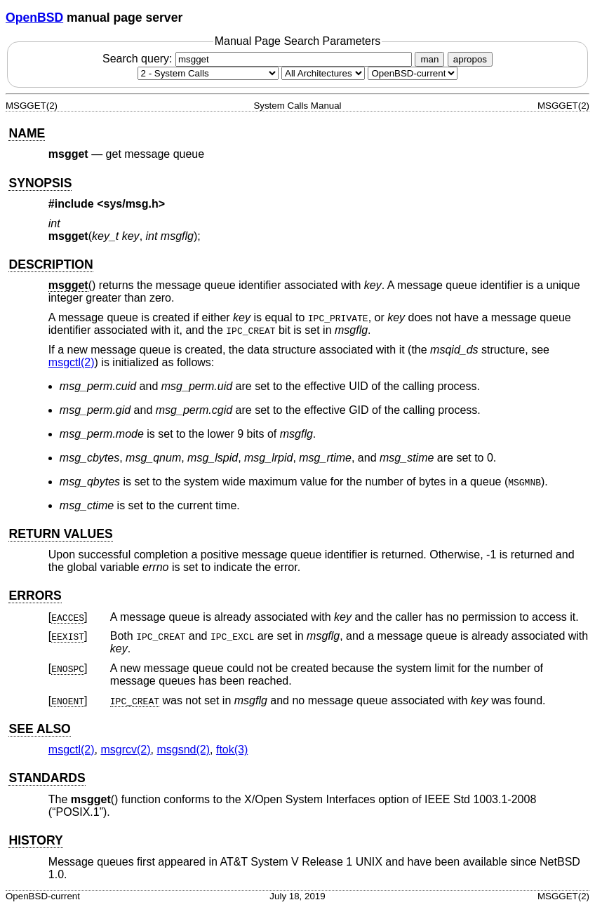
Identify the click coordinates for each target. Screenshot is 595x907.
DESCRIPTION (50, 264)
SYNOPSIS (40, 183)
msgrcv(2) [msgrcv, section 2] (125, 749)
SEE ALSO (39, 729)
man (429, 59)
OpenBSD (34, 18)
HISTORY (35, 840)
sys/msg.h (131, 204)
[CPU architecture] (323, 73)
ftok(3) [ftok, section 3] (232, 749)
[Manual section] (208, 73)
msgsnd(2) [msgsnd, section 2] (183, 749)
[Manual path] (412, 73)
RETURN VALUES (60, 534)
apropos (470, 59)
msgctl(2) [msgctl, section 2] (71, 362)
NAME (26, 133)
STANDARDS (46, 778)
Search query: (258, 59)
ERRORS (34, 596)
